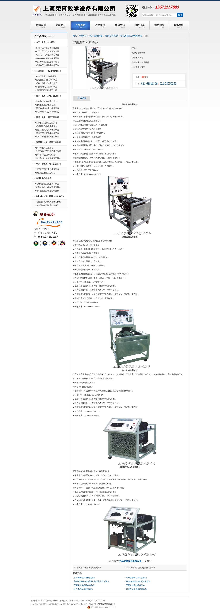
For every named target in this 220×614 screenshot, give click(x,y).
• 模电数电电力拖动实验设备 (47, 58)
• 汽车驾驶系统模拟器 (44, 148)
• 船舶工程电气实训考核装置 (47, 130)
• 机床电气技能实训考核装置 (47, 65)
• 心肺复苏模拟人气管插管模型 (48, 202)
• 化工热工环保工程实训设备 (47, 169)
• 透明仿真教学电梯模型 (45, 105)
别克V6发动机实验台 (93, 568)
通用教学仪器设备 (43, 178)
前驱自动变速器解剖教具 (136, 589)
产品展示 (80, 26)
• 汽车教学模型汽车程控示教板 (48, 151)
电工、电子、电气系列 (45, 42)
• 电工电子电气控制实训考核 (47, 51)
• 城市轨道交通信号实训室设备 (48, 158)
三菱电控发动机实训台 (135, 585)
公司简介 (61, 26)
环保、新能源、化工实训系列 (48, 164)
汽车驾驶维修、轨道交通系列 (48, 142)
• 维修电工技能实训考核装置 (47, 48)
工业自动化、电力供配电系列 (48, 71)
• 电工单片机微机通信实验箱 (47, 62)
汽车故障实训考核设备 (131, 36)
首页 (75, 36)
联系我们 (179, 26)
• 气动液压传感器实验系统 (46, 90)
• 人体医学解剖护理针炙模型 (47, 205)
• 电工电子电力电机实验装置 (47, 55)
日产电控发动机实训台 (83, 589)
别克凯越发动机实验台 (145, 568)
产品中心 (83, 36)
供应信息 (140, 26)
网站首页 (41, 26)
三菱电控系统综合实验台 (84, 585)
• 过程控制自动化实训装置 (46, 80)
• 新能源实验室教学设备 (45, 173)
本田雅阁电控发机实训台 (84, 578)
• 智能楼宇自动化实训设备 (46, 101)
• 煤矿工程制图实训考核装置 (47, 137)
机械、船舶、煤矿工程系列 (47, 117)
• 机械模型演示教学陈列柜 (46, 123)
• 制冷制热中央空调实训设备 (47, 112)
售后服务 (159, 26)
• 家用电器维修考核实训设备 (47, 108)
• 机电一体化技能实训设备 (46, 83)
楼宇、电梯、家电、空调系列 (48, 96)
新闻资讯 (120, 26)
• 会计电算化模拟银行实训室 (47, 184)
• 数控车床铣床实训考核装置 (47, 133)
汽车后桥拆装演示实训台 (136, 578)
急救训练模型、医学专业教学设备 (50, 196)
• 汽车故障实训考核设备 (45, 155)
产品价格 (100, 26)
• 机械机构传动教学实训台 (46, 126)
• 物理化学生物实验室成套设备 (48, 187)
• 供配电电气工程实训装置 (46, 87)
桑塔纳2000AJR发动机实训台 (138, 581)
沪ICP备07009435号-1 (106, 604)
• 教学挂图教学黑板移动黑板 (47, 191)
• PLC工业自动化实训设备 (46, 76)
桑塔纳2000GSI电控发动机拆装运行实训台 (91, 581)
